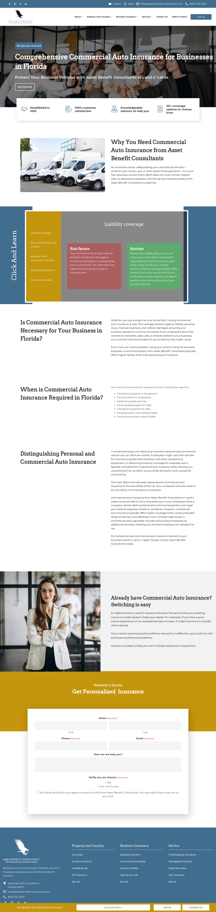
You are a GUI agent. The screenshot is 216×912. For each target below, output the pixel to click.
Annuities (77, 854)
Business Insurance (126, 16)
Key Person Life (129, 875)
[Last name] (145, 725)
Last (145, 732)
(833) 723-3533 (198, 3)
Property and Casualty (98, 16)
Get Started (25, 87)
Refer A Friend (179, 16)
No (109, 782)
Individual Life (80, 868)
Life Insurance (176, 875)
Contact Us (162, 16)
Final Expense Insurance (182, 854)
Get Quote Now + (113, 907)
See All (76, 881)
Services (146, 16)
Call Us (201, 16)
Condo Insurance (82, 861)
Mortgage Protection (180, 861)
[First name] (70, 725)
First (70, 732)
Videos (117, 3)
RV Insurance (79, 875)
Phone (71, 738)
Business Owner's (130, 854)
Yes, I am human (109, 786)
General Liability (129, 868)
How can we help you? (108, 754)
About (78, 16)
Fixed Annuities (177, 868)
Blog (131, 3)
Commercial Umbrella (133, 861)
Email (145, 738)
